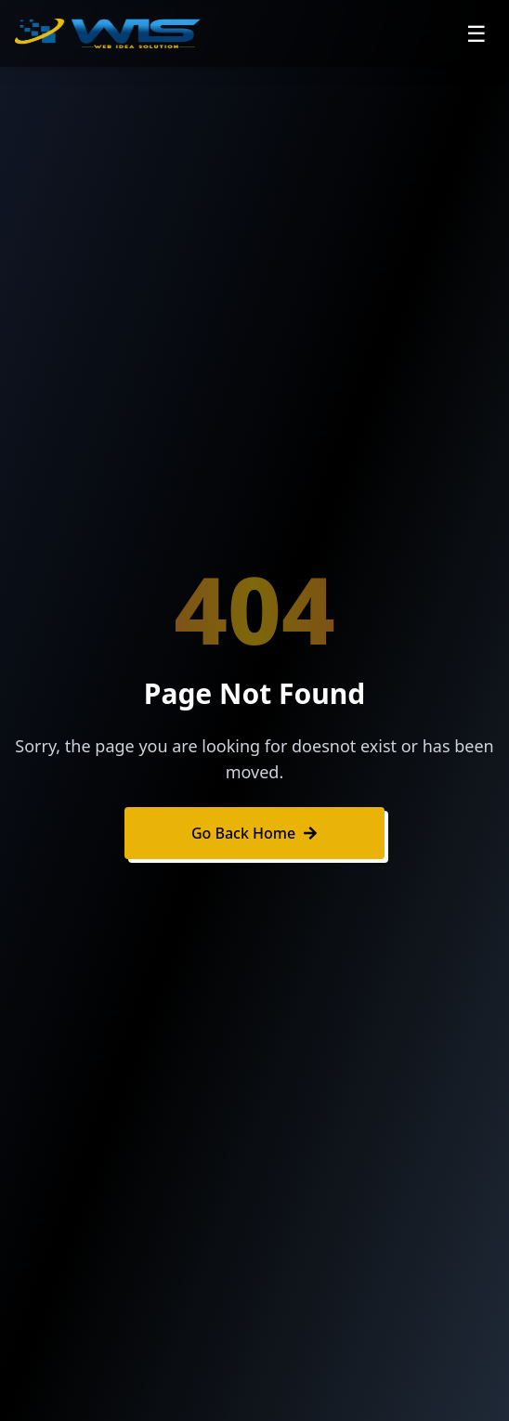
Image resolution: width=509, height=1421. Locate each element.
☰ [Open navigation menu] (476, 33)
